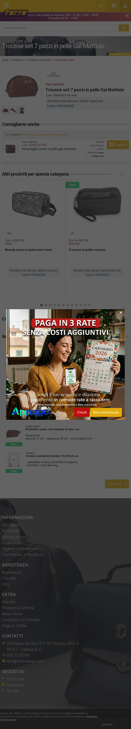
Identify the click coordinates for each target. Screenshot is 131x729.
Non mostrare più (106, 412)
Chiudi (82, 412)
